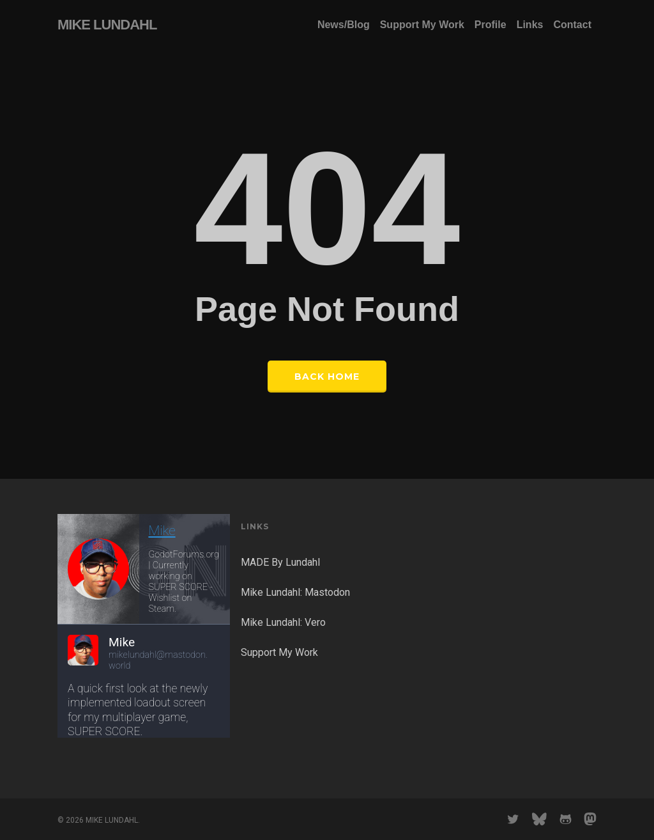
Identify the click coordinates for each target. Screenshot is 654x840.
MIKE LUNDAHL (106, 25)
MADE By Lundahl (280, 562)
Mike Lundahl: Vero (283, 622)
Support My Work (279, 652)
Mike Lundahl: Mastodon (295, 592)
